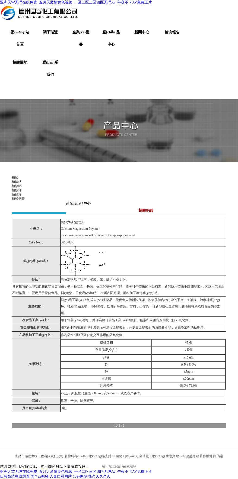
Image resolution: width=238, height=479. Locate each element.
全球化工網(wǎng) (152, 456)
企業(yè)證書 (80, 38)
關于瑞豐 (50, 32)
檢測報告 (172, 32)
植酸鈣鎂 (18, 198)
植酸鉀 (17, 190)
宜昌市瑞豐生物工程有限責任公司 (39, 456)
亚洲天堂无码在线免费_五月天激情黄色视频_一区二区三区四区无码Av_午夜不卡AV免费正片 (76, 2)
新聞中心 (141, 32)
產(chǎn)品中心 (111, 38)
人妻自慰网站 (61, 476)
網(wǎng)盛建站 (187, 456)
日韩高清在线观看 (15, 476)
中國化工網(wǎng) (125, 456)
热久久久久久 (99, 476)
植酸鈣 (17, 186)
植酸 (15, 177)
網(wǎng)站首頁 (20, 38)
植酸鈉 (17, 182)
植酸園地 (20, 62)
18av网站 (80, 476)
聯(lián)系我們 (50, 68)
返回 (119, 425)
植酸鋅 (17, 194)
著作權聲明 (208, 456)
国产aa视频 (40, 476)
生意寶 (170, 456)
